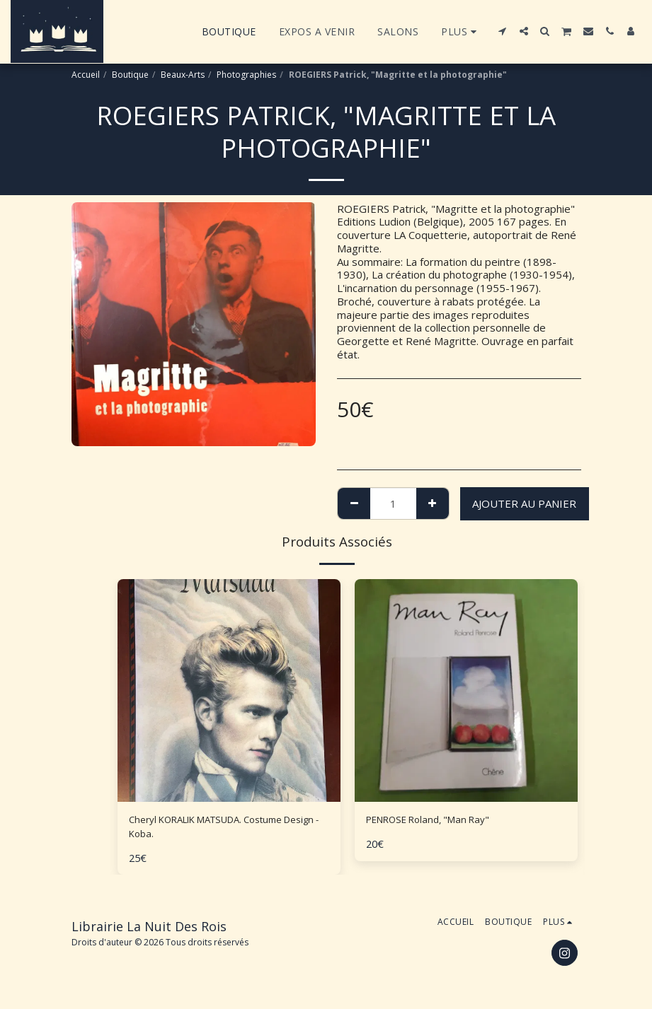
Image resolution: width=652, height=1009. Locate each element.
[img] (229, 690)
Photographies (246, 75)
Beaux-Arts (183, 75)
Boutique (130, 75)
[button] (503, 31)
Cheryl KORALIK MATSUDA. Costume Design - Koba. (219, 829)
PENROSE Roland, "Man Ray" (436, 821)
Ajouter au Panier (524, 503)
